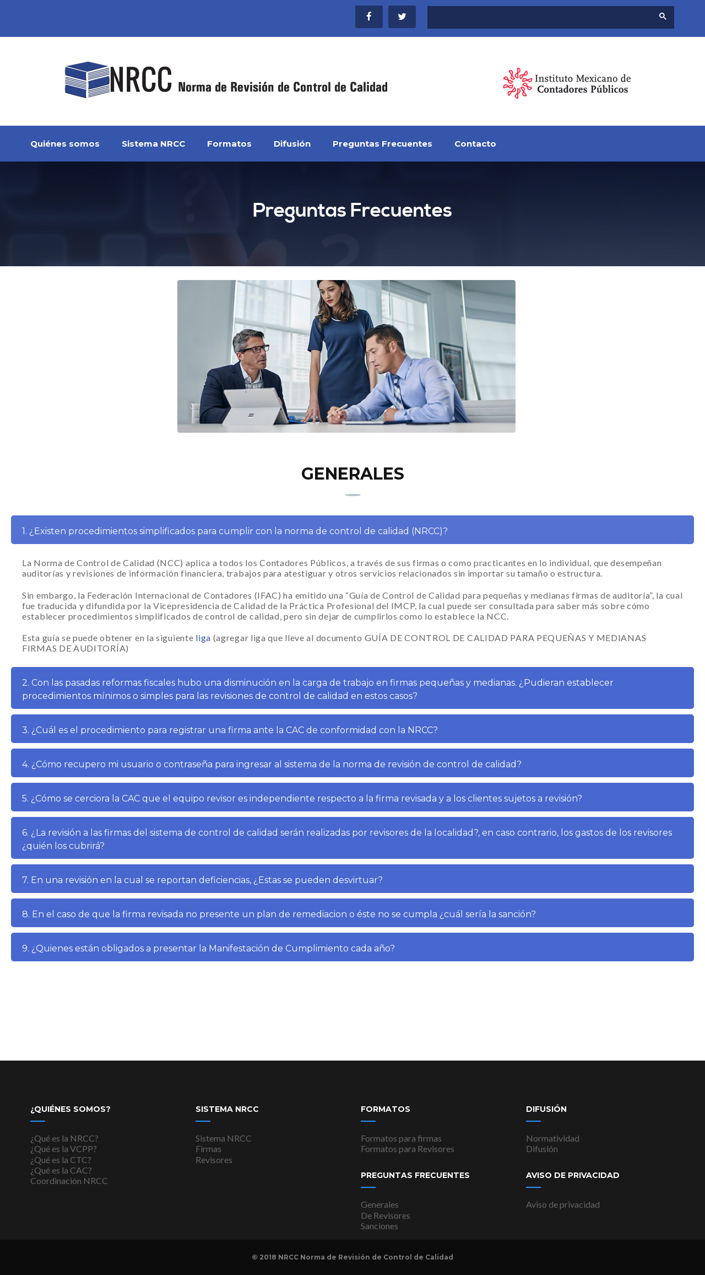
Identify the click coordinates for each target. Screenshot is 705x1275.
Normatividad (552, 1138)
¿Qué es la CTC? (60, 1159)
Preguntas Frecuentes (382, 143)
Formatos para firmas (401, 1138)
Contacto (475, 143)
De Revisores (385, 1215)
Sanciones (379, 1225)
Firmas (208, 1148)
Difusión (292, 143)
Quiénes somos (65, 143)
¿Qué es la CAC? (61, 1170)
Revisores (214, 1159)
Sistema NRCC (153, 143)
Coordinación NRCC (69, 1180)
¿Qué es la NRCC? (64, 1138)
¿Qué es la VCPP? (63, 1148)
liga (203, 643)
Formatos (229, 143)
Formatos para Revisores (407, 1148)
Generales (380, 1204)
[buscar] (531, 17)
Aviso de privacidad (563, 1204)
